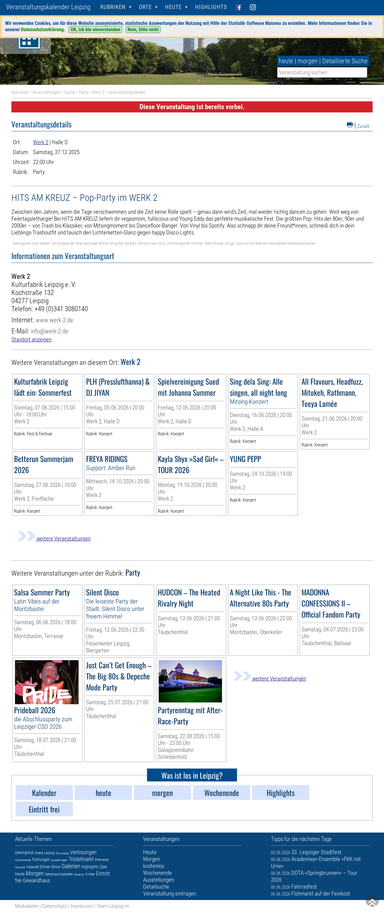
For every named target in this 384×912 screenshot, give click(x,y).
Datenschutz (54, 906)
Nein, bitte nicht (143, 29)
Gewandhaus (36, 880)
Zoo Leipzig (62, 853)
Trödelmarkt (81, 859)
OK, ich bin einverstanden (95, 29)
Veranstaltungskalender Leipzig (48, 7)
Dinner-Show (50, 866)
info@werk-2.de (49, 331)
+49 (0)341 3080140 (61, 309)
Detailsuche (156, 886)
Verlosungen (83, 852)
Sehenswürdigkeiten (59, 874)
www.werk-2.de (54, 320)
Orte (145, 7)
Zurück (363, 126)
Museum (79, 874)
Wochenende (23, 860)
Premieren (102, 860)
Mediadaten (26, 906)
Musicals (20, 867)
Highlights (211, 7)
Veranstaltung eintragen (169, 893)
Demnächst (24, 852)
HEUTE (173, 7)
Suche (69, 92)
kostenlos (153, 866)
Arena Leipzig (44, 853)
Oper (103, 866)
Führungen (41, 859)
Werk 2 (98, 92)
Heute (20, 874)
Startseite (19, 92)
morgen (308, 61)
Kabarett (32, 867)
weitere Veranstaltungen (54, 538)
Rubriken (113, 7)
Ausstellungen (59, 860)
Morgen (35, 873)
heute (286, 61)
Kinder (90, 874)
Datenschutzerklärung (42, 29)
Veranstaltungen (46, 92)
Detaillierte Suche (345, 61)
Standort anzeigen (31, 339)
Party (83, 92)
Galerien (71, 866)
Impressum (81, 906)
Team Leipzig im (113, 906)
